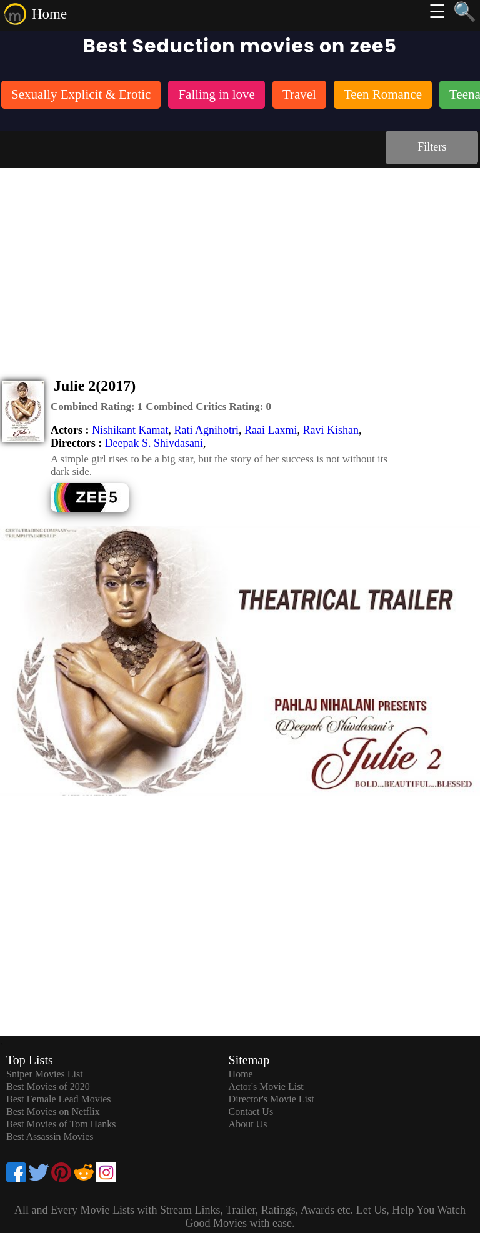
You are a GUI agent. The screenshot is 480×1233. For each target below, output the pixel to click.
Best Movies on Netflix (53, 1111)
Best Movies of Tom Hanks (61, 1124)
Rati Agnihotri (206, 430)
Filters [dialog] (432, 147)
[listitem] (81, 95)
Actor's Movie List (266, 1086)
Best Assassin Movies (50, 1136)
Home (49, 14)
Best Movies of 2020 (48, 1086)
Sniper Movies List (44, 1074)
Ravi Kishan (330, 430)
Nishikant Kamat (130, 430)
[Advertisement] (240, 261)
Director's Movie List (271, 1099)
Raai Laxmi (270, 430)
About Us (248, 1124)
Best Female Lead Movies (58, 1099)
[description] (96, 407)
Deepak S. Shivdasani (154, 443)
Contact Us (251, 1111)
